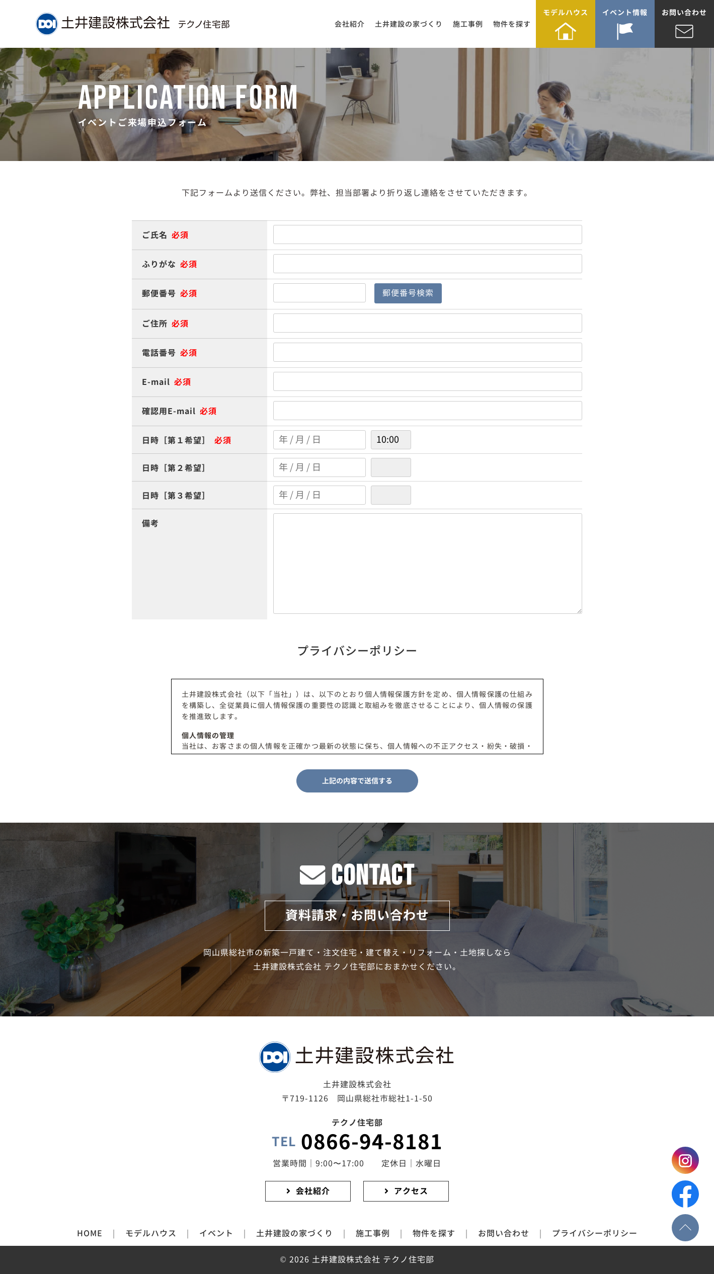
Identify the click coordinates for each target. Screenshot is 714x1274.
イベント (216, 1233)
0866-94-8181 (357, 1142)
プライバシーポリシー (595, 1233)
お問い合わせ (684, 12)
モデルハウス (565, 12)
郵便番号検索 (408, 293)
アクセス (411, 1191)
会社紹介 (350, 24)
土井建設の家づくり (409, 24)
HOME (90, 1233)
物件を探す (512, 24)
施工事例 (468, 24)
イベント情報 (625, 12)
